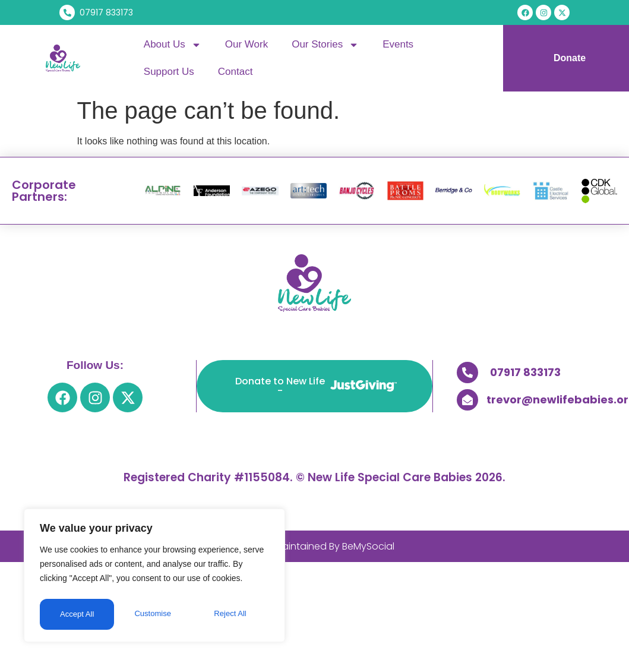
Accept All (232, 614)
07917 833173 (525, 372)
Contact (235, 71)
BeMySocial (368, 546)
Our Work (246, 44)
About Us (172, 45)
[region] (154, 577)
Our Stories (325, 45)
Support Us (169, 71)
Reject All (155, 614)
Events (398, 44)
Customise (77, 614)
